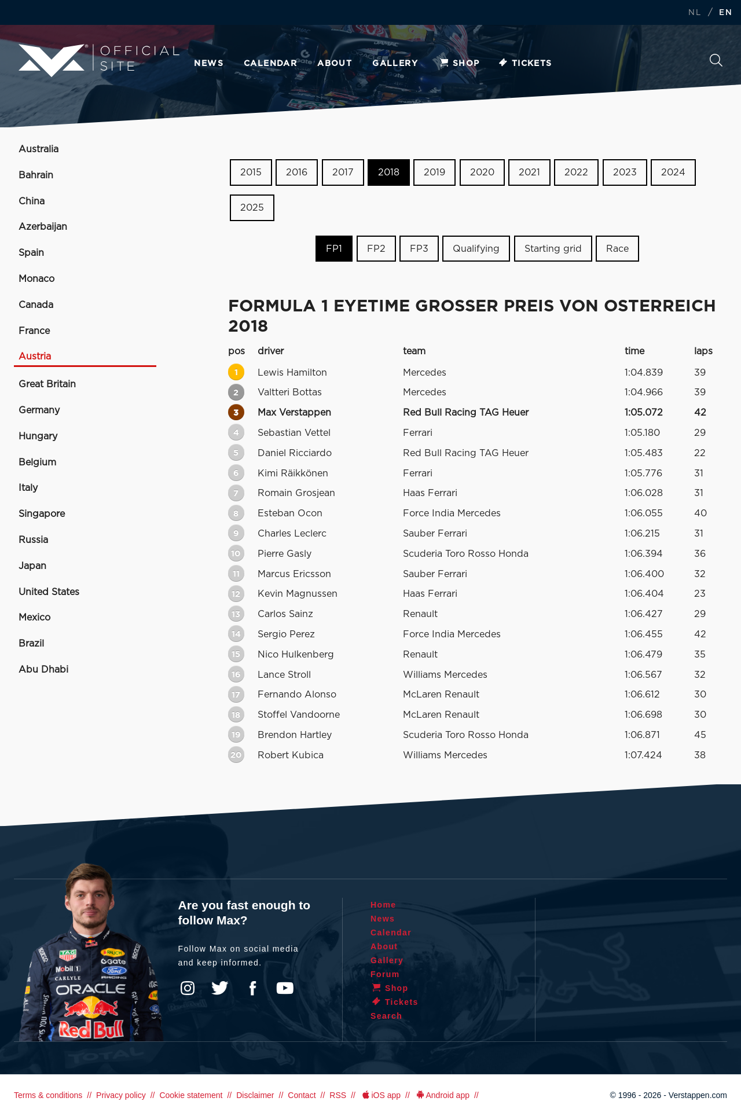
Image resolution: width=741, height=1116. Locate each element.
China (32, 201)
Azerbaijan (43, 227)
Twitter (220, 988)
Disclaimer (255, 1095)
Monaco (36, 279)
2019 (434, 172)
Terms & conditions (48, 1095)
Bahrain (36, 175)
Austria (35, 356)
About (334, 64)
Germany (39, 410)
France (34, 331)
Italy (28, 488)
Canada (36, 305)
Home (383, 904)
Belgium (37, 462)
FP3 (419, 248)
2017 (343, 172)
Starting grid (553, 248)
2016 (296, 172)
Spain (31, 253)
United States (49, 592)
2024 (673, 172)
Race (617, 248)
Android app (441, 1095)
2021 (529, 172)
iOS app (380, 1095)
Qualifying (476, 248)
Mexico (34, 617)
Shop (459, 64)
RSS (337, 1095)
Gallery (395, 64)
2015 (251, 172)
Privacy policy (121, 1095)
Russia (33, 540)
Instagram (187, 988)
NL (694, 13)
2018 (388, 172)
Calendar (270, 64)
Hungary (38, 436)
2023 (625, 172)
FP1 (334, 248)
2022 (576, 172)
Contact (302, 1095)
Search (716, 60)
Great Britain (47, 384)
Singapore (42, 514)
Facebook (252, 988)
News (208, 64)
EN (725, 13)
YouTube (285, 988)
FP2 (376, 248)
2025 (252, 207)
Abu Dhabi (43, 669)
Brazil (31, 643)
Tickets (524, 64)
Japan (32, 566)
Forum (385, 974)
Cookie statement (190, 1095)
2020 (482, 172)
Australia (38, 149)
